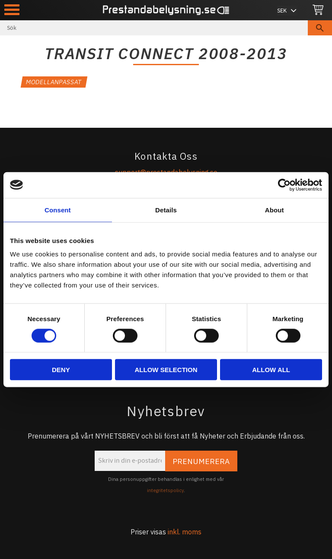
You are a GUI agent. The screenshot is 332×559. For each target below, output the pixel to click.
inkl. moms (184, 531)
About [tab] (274, 209)
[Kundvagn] (318, 10)
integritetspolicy (165, 490)
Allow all (271, 369)
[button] (11, 9)
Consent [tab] (58, 209)
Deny (61, 369)
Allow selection (165, 369)
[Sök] (320, 27)
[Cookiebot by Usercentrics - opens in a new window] (284, 184)
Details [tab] (166, 209)
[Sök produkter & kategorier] (154, 27)
